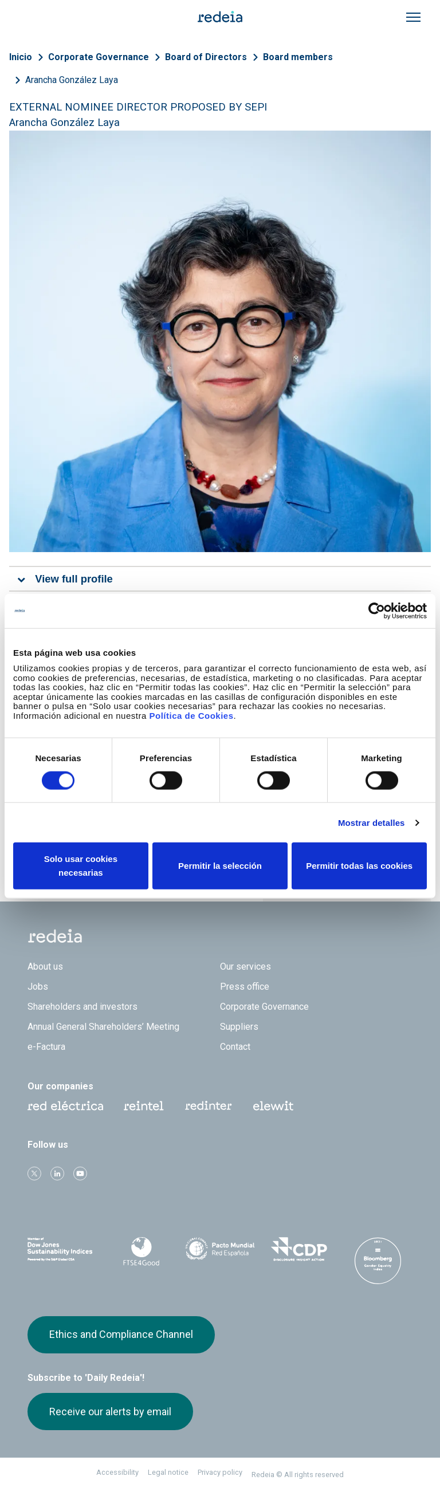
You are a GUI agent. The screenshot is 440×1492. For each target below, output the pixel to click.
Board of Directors (206, 57)
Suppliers (239, 1026)
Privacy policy (220, 1472)
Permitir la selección (220, 866)
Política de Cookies (191, 715)
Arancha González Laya (71, 79)
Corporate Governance (98, 57)
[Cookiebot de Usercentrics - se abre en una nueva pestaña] (377, 610)
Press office (244, 986)
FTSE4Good (141, 1251)
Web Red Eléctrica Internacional (208, 1106)
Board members (298, 57)
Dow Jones (62, 1249)
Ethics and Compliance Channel (121, 1334)
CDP (299, 1249)
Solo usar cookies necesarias (80, 865)
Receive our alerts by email (110, 1412)
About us (45, 966)
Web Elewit (273, 1106)
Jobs (38, 986)
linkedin (57, 1173)
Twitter (34, 1173)
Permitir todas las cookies (359, 866)
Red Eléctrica (65, 1106)
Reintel (144, 1106)
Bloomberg (377, 1260)
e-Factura (46, 1046)
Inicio (20, 57)
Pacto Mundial (220, 1249)
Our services (245, 966)
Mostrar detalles (371, 822)
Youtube (80, 1173)
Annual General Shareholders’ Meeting (103, 1026)
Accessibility (117, 1472)
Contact (235, 1046)
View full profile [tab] (74, 579)
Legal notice (168, 1472)
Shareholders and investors (83, 1006)
